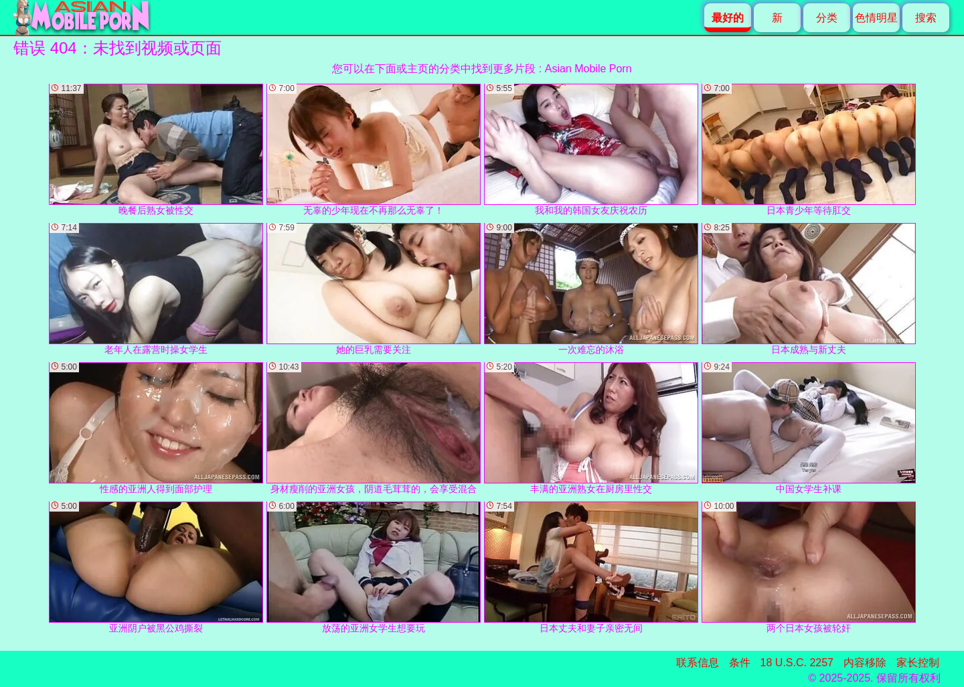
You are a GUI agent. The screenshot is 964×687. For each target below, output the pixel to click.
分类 (826, 17)
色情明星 (876, 17)
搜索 (926, 17)
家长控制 (917, 662)
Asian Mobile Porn (588, 68)
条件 (739, 662)
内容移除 (864, 662)
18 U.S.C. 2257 (796, 662)
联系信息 (697, 662)
